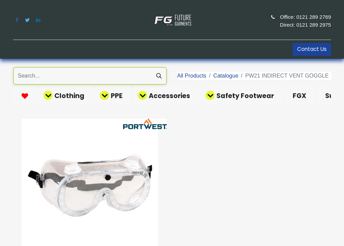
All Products (191, 76)
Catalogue (225, 76)
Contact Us (312, 49)
